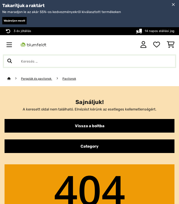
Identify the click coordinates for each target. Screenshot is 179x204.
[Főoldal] (14, 78)
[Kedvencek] (156, 45)
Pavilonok (69, 78)
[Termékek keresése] (89, 61)
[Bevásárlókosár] (170, 45)
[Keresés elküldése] (9, 61)
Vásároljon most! (14, 20)
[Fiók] (143, 45)
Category (89, 146)
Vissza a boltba (89, 126)
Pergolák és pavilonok (36, 78)
